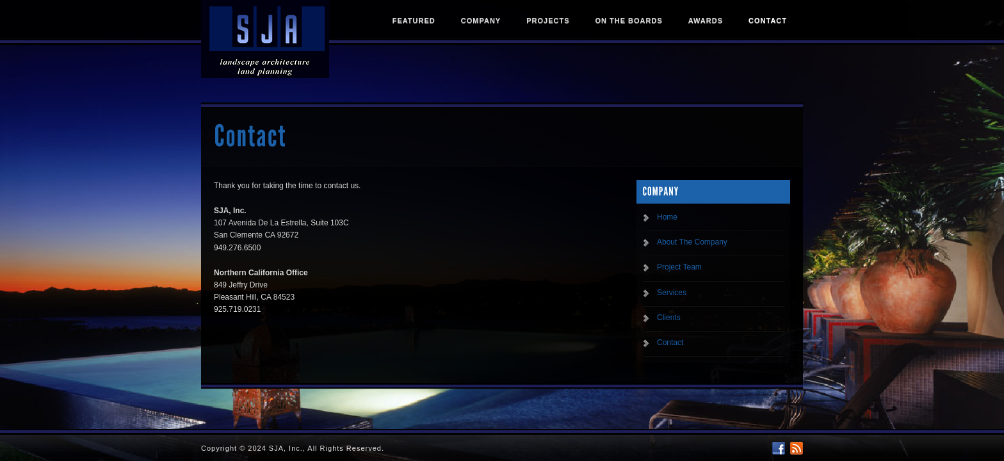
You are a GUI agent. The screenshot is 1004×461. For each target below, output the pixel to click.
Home (667, 217)
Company (481, 20)
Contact (768, 20)
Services (671, 292)
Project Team (679, 267)
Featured (414, 20)
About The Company (692, 242)
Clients (669, 317)
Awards (705, 20)
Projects (547, 20)
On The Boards (628, 20)
